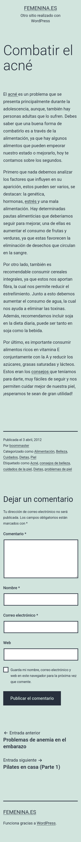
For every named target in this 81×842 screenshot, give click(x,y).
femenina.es (40, 8)
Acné (34, 463)
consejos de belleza (55, 463)
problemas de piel (58, 469)
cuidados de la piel (17, 469)
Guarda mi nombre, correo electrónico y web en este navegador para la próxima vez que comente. (44, 676)
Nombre (11, 588)
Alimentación (44, 451)
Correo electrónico (20, 615)
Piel (33, 457)
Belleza (61, 451)
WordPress (46, 823)
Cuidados (10, 457)
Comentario (14, 534)
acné (13, 94)
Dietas (24, 457)
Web (7, 642)
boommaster (19, 446)
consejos (40, 371)
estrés (31, 201)
